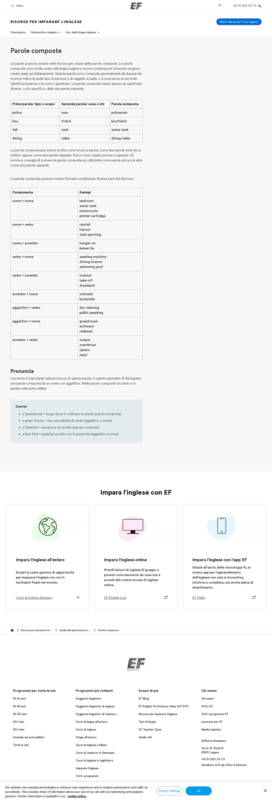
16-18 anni (19, 706)
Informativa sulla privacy (102, 795)
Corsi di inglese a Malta (91, 745)
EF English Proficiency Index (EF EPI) (163, 706)
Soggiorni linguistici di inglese (95, 706)
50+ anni (18, 729)
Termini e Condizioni (135, 795)
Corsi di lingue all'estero (92, 721)
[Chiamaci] (246, 6)
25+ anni (18, 721)
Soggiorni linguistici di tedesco (96, 714)
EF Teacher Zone (150, 729)
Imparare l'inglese (87, 768)
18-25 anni (20, 714)
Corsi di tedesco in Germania (95, 752)
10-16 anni (19, 698)
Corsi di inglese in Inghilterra (94, 760)
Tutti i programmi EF (214, 714)
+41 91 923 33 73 (213, 759)
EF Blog (144, 698)
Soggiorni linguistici (88, 698)
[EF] (136, 6)
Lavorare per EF (212, 721)
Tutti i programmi (87, 776)
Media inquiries (211, 729)
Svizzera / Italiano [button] (23, 795)
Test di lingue (147, 721)
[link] (46, 21)
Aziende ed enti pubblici (29, 737)
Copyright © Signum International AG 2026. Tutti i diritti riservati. (223, 795)
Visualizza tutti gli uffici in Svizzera (224, 765)
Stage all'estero (86, 737)
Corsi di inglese (86, 729)
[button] (17, 6)
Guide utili (145, 737)
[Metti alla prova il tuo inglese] (239, 21)
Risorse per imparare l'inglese (158, 714)
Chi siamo (207, 698)
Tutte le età (21, 745)
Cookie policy (162, 795)
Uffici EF (207, 706)
